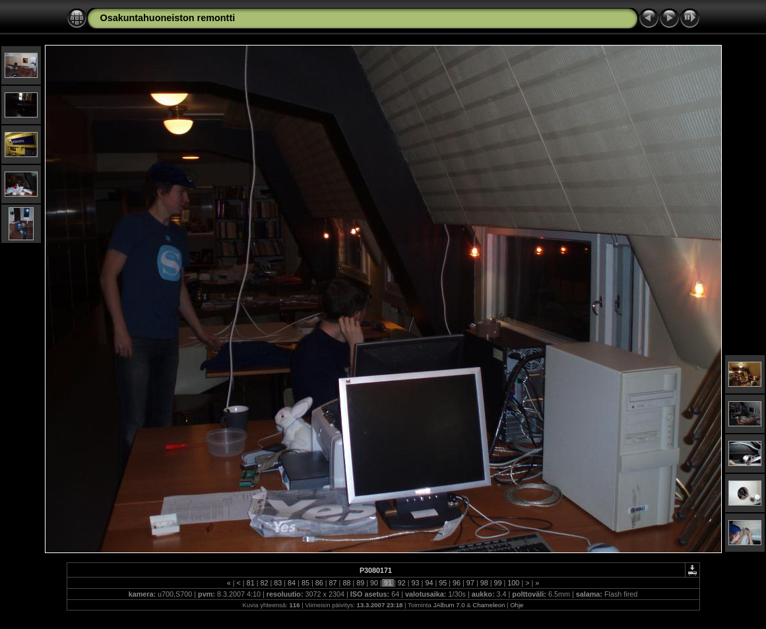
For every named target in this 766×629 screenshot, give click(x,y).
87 (333, 583)
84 (292, 583)
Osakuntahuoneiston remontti (168, 18)
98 (484, 583)
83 (278, 583)
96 (457, 583)
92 (402, 583)
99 (498, 583)
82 (264, 583)
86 (319, 583)
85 (305, 583)
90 (374, 583)
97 (470, 583)
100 (513, 583)
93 (416, 583)
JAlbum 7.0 (449, 605)
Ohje (516, 605)
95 (443, 583)
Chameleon (488, 605)
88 (346, 583)
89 (360, 583)
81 (251, 583)
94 (429, 583)
